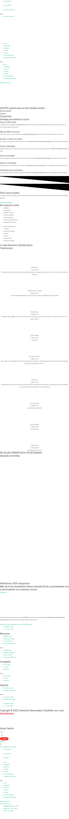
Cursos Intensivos (9, 55)
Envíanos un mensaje (9, 690)
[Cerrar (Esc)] (2, 815)
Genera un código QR (9, 643)
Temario (6, 50)
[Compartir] (6, 815)
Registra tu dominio (9, 638)
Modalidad (7, 45)
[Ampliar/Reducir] (14, 815)
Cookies (6, 667)
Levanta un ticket (8, 688)
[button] (34, 14)
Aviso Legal (7, 664)
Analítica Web (7, 636)
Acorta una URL (8, 641)
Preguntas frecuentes (10, 57)
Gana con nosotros (9, 9)
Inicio (5, 43)
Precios (6, 53)
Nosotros (6, 48)
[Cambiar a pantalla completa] (10, 815)
